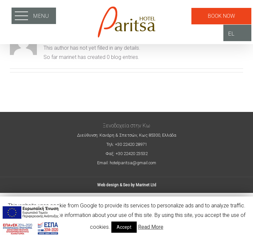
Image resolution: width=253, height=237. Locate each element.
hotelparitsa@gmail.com (132, 162)
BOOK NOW (221, 16)
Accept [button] (124, 227)
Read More (150, 227)
